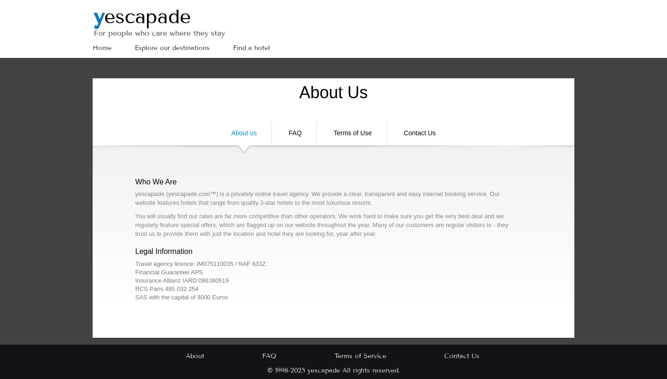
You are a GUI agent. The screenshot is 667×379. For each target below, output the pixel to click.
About (195, 356)
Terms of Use (352, 133)
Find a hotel (251, 48)
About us (244, 137)
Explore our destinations (172, 48)
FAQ (295, 133)
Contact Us (420, 133)
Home (102, 48)
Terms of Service (360, 356)
